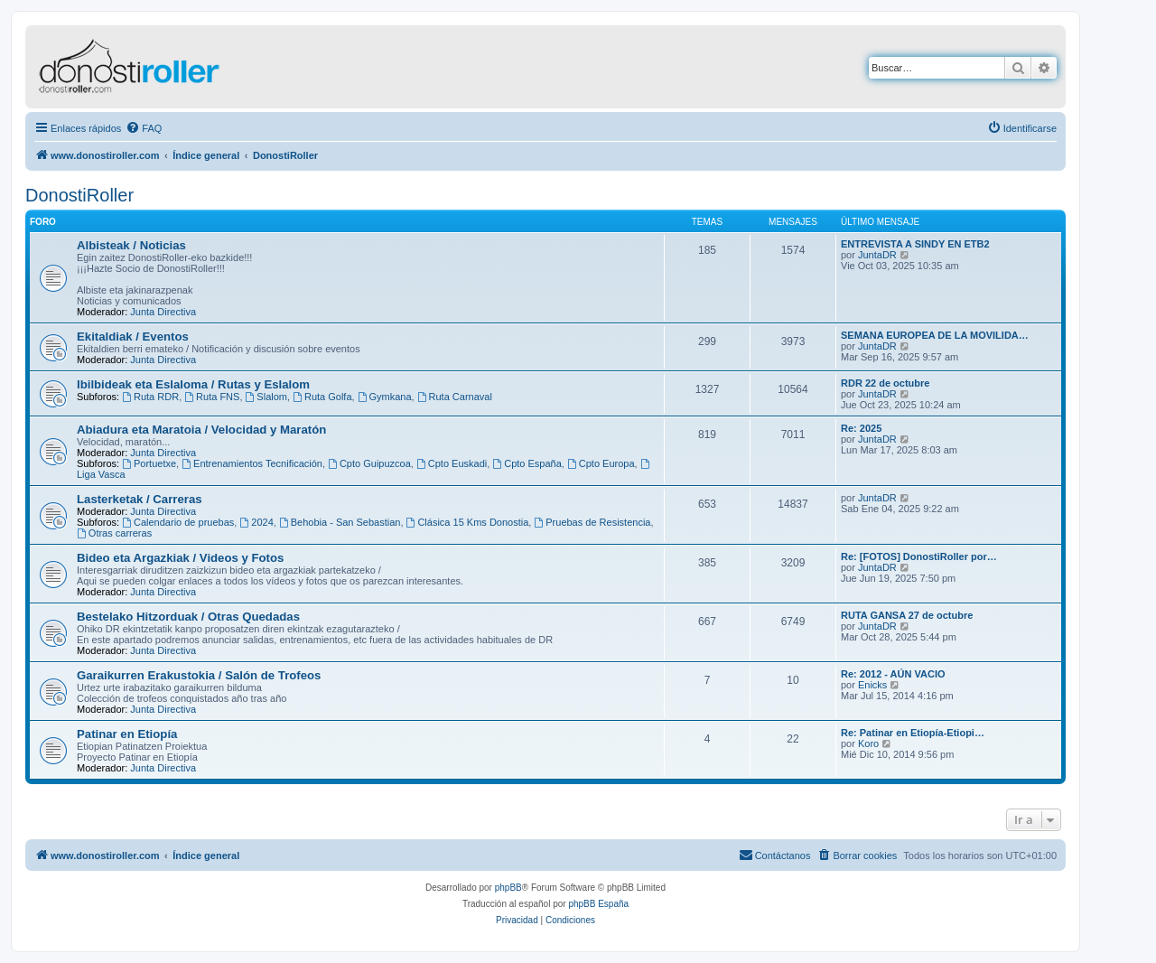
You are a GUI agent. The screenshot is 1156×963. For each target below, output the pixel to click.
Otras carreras (114, 533)
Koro (868, 743)
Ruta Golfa (322, 396)
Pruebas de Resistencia (592, 522)
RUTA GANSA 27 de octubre (907, 615)
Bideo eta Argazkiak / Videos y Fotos (180, 558)
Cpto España (526, 463)
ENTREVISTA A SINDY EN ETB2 (915, 243)
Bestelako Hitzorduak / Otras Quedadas (188, 616)
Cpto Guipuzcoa (369, 463)
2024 (256, 522)
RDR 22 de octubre (885, 383)
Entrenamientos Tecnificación (252, 463)
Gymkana (385, 396)
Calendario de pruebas (178, 522)
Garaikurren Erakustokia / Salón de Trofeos (199, 675)
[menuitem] (144, 128)
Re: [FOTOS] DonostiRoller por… (919, 556)
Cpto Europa (601, 463)
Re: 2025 (861, 428)
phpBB (508, 888)
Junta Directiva (163, 311)
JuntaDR (877, 254)
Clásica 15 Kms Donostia (467, 522)
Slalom (266, 396)
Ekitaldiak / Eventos (133, 336)
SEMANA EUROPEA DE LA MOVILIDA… (935, 335)
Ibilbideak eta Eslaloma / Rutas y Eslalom (193, 384)
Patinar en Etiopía (127, 734)
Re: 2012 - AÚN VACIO (893, 673)
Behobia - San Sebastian (340, 522)
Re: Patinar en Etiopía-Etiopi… (912, 732)
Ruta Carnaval (454, 396)
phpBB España (598, 904)
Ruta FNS (211, 396)
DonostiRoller (79, 195)
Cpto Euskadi (451, 463)
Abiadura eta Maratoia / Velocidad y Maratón (201, 429)
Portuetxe (149, 463)
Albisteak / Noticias (131, 245)
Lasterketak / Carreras (139, 499)
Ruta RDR (150, 396)
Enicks (872, 684)
